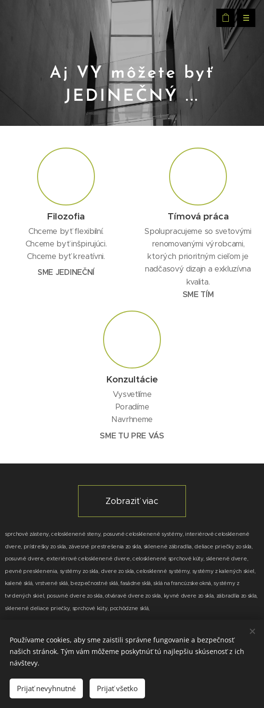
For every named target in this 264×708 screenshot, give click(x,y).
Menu (243, 18)
